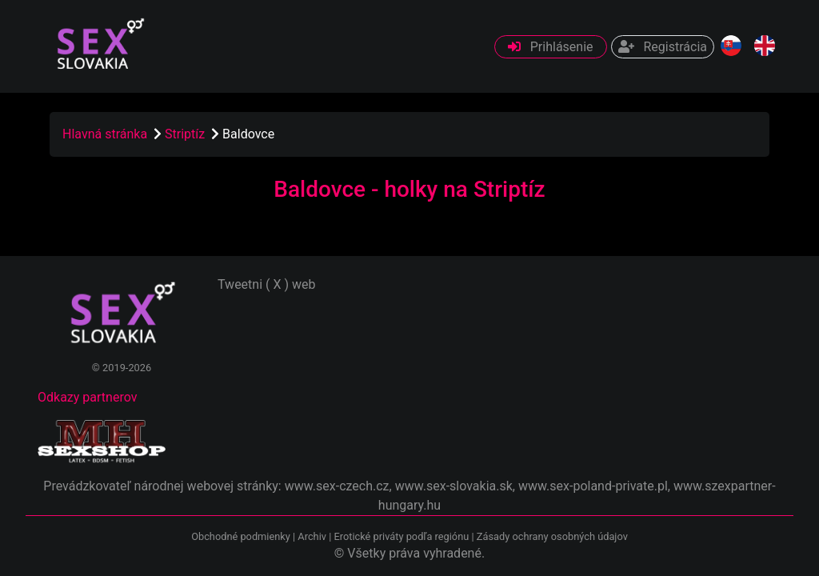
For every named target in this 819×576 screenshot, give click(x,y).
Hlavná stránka (104, 134)
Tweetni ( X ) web (267, 284)
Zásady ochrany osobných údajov (552, 536)
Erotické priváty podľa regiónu (401, 536)
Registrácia (662, 46)
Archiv (312, 536)
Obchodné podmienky (242, 536)
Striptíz (186, 134)
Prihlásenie (550, 46)
